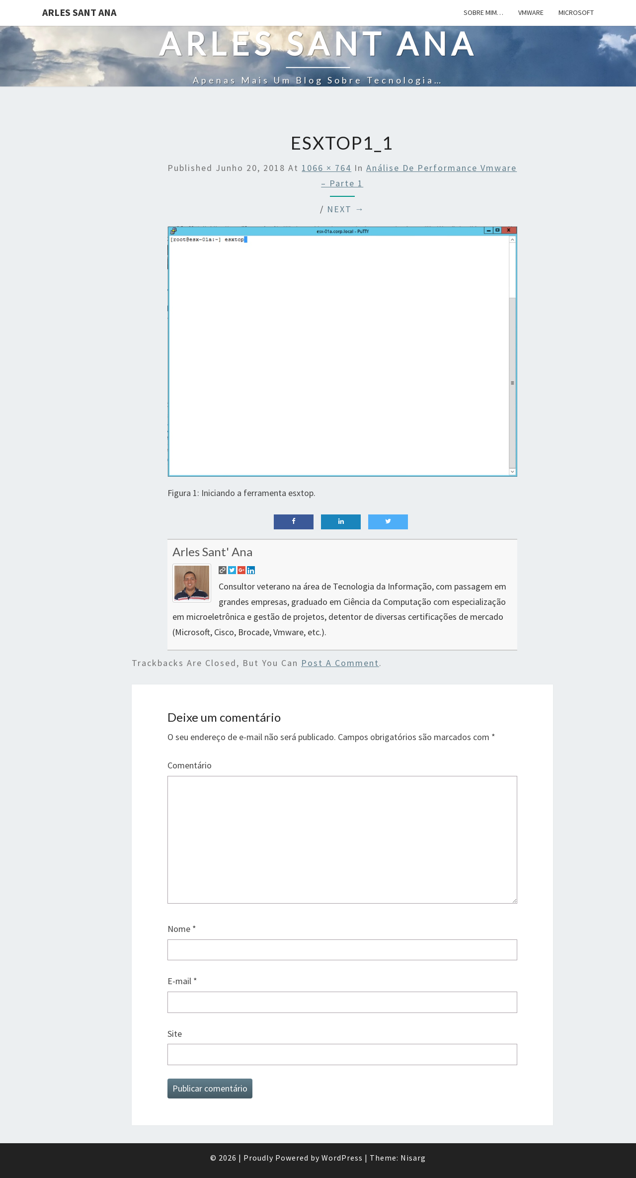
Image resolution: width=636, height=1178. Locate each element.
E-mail (182, 981)
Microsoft (576, 12)
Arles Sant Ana (79, 12)
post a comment (340, 663)
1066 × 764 (326, 167)
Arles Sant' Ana (212, 551)
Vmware (531, 12)
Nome (181, 928)
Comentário (189, 765)
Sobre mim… (483, 12)
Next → (346, 209)
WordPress (342, 1158)
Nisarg (413, 1158)
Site (174, 1033)
